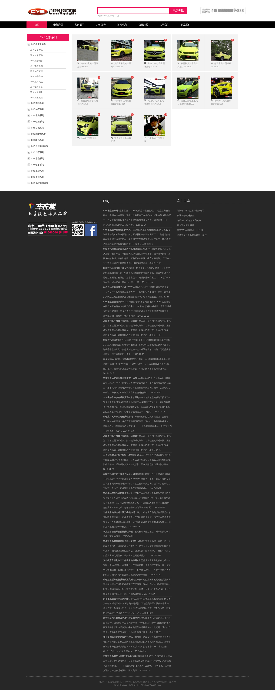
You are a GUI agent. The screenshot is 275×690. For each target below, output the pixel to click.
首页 (37, 24)
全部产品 (58, 24)
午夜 (117, 15)
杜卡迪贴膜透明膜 (185, 225)
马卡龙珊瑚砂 (36, 60)
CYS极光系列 (37, 140)
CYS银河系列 (37, 177)
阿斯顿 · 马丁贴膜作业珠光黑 (190, 210)
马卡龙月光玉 (36, 82)
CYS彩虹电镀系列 (39, 183)
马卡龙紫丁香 (36, 55)
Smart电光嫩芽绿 (89, 137)
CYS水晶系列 (37, 158)
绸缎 (112, 15)
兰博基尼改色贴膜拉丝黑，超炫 (192, 235)
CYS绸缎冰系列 (38, 134)
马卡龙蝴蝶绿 (36, 76)
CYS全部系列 (48, 37)
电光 (100, 15)
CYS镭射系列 (37, 164)
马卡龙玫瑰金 (36, 97)
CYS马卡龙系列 (38, 44)
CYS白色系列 (37, 128)
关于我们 (164, 24)
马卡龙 (106, 15)
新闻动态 (122, 24)
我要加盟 (143, 24)
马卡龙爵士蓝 (36, 87)
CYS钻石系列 (37, 121)
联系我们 (186, 24)
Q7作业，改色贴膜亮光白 (189, 220)
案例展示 (79, 24)
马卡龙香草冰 (36, 66)
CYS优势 (101, 24)
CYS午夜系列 (37, 109)
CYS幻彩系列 (37, 152)
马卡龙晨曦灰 (36, 92)
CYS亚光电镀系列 (39, 146)
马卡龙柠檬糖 (36, 71)
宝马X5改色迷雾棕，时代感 (190, 230)
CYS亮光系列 (37, 103)
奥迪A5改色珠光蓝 (185, 215)
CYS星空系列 (37, 171)
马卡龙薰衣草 (36, 50)
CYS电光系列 (37, 115)
